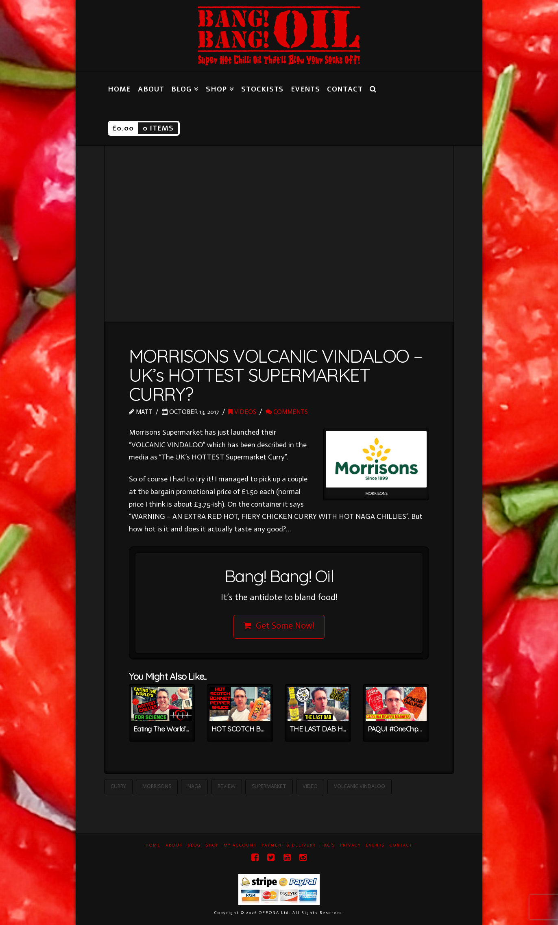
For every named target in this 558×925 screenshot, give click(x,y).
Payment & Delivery (289, 845)
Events (375, 845)
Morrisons (156, 786)
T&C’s (328, 845)
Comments (287, 412)
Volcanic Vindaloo (359, 786)
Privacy (350, 845)
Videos (242, 412)
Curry (118, 786)
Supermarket (269, 786)
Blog (194, 845)
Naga (194, 786)
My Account (240, 845)
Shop (212, 845)
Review (226, 786)
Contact (401, 845)
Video (310, 786)
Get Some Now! (279, 625)
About (174, 845)
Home (153, 845)
